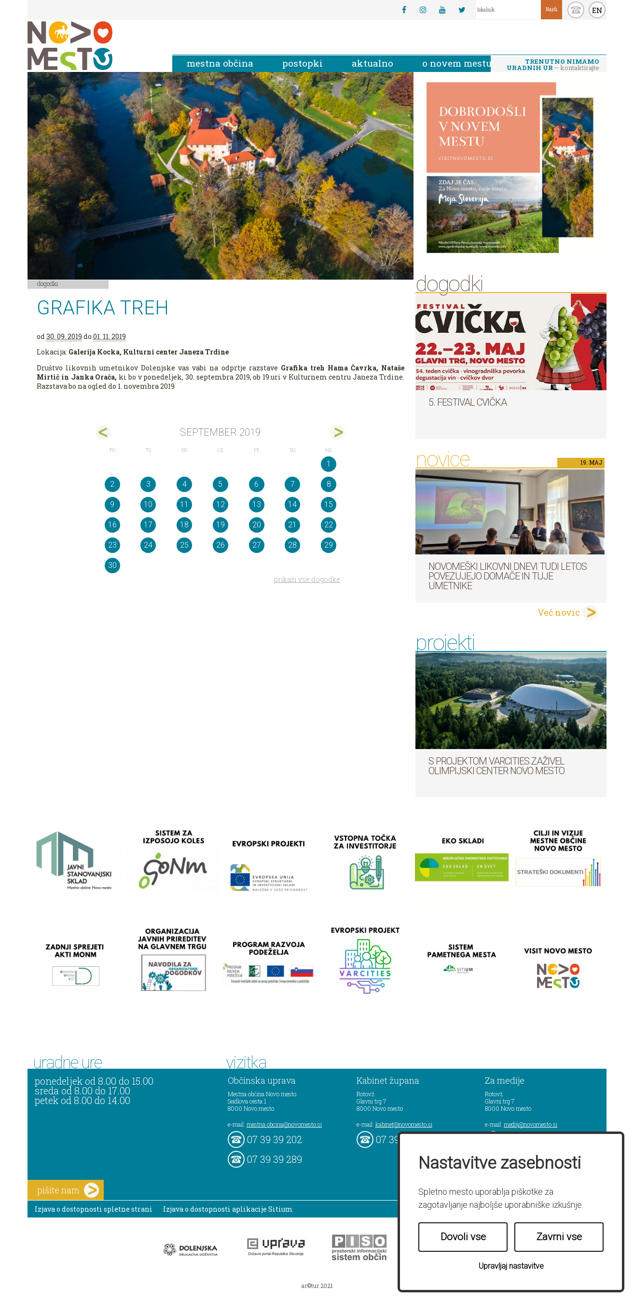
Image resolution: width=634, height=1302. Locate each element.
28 (292, 545)
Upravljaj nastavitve (511, 1266)
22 (328, 524)
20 (256, 524)
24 (148, 545)
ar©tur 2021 (317, 1285)
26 (220, 545)
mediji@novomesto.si (530, 1124)
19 (220, 524)
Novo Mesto (93, 45)
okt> (337, 432)
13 (256, 504)
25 (184, 545)
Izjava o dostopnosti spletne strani (93, 1209)
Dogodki (47, 283)
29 (328, 545)
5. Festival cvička (467, 402)
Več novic (559, 612)
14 (292, 504)
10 (148, 504)
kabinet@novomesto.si (403, 1124)
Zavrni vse (559, 1237)
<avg (103, 432)
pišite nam (68, 1190)
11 (184, 504)
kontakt (575, 9)
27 (256, 545)
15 (328, 504)
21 (292, 524)
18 (184, 524)
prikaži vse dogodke (307, 579)
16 (112, 524)
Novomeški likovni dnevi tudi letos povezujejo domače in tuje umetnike (507, 576)
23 (112, 545)
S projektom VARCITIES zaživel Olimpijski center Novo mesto (496, 766)
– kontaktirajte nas (553, 65)
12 (220, 504)
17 (148, 524)
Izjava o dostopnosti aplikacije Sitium (228, 1209)
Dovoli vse (463, 1237)
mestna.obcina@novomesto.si (284, 1124)
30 (112, 565)
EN (597, 10)
